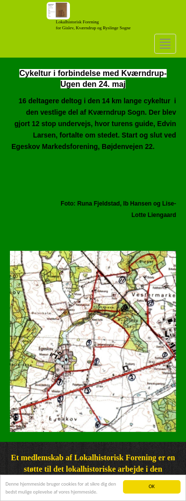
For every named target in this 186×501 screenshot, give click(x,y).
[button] (22, 341)
